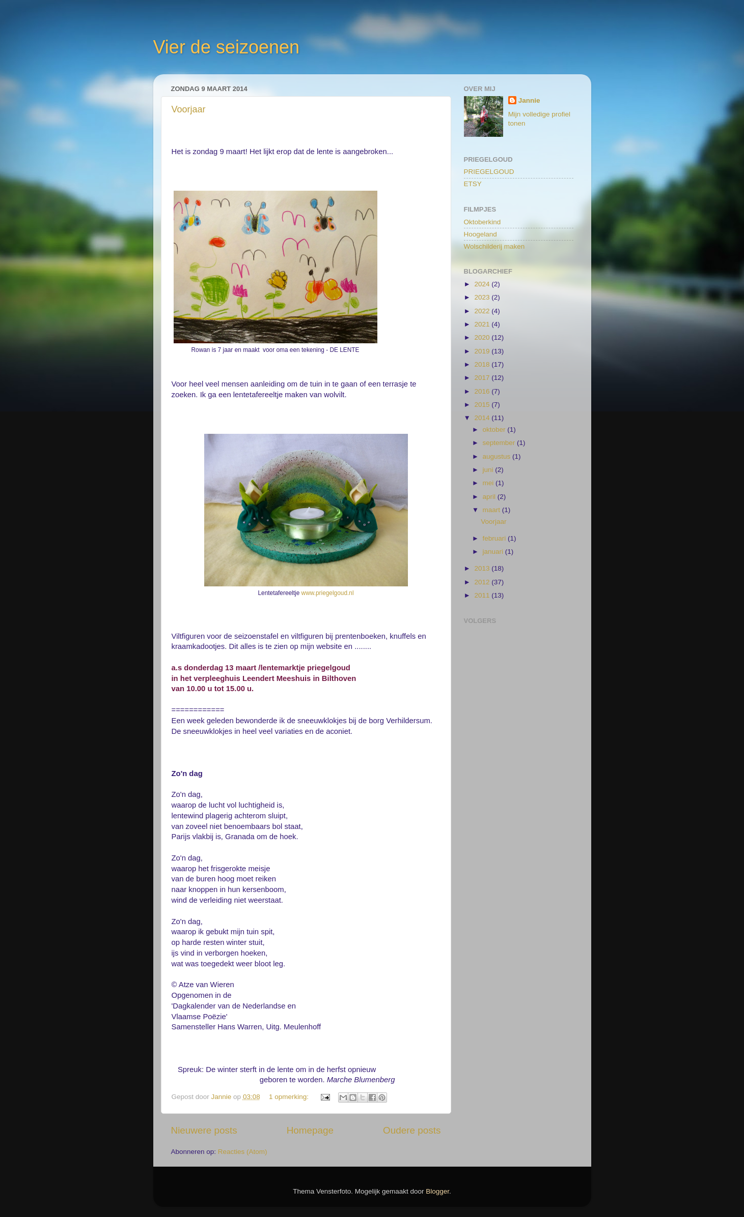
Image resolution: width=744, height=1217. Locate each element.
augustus (498, 456)
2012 (482, 582)
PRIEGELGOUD (489, 171)
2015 (482, 404)
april (490, 496)
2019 (482, 351)
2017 (482, 377)
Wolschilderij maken (494, 246)
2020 (482, 337)
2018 (482, 364)
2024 (482, 284)
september (500, 443)
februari (495, 538)
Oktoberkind (482, 222)
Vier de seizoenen (226, 47)
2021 (482, 324)
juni (489, 469)
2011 (482, 595)
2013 (482, 568)
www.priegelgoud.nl (327, 593)
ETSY (473, 184)
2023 (482, 297)
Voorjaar (189, 109)
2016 (482, 391)
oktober (495, 429)
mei (489, 483)
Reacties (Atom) (242, 1151)
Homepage (310, 1130)
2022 (482, 311)
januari (494, 551)
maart (492, 510)
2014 (482, 418)
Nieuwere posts (204, 1130)
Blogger (437, 1191)
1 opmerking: (290, 1097)
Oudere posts (411, 1130)
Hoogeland (480, 234)
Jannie (529, 100)
